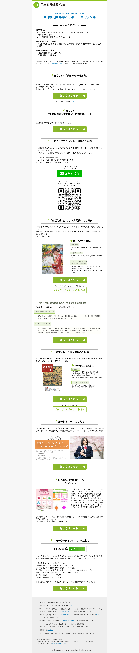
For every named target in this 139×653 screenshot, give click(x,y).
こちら (74, 101)
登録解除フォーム (58, 63)
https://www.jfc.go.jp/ (59, 643)
